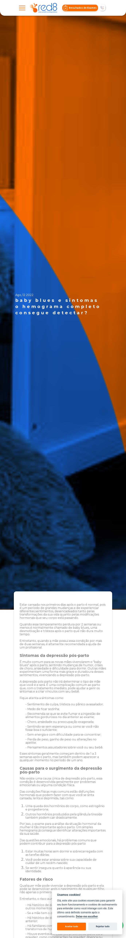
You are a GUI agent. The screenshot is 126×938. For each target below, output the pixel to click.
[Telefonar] (102, 7)
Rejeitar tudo (103, 926)
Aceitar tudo (71, 926)
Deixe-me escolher (87, 916)
